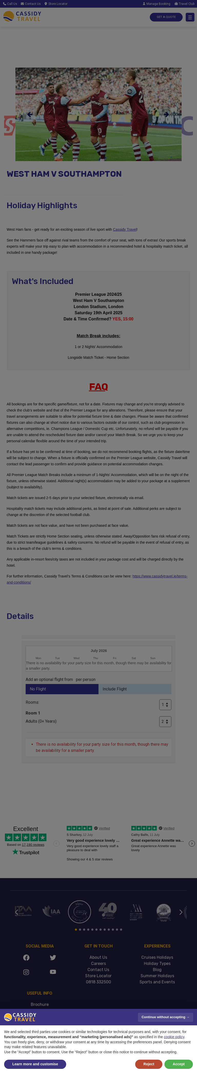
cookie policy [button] (174, 1037)
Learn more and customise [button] (35, 1064)
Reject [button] (148, 1064)
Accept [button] (179, 1064)
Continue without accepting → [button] (166, 1017)
